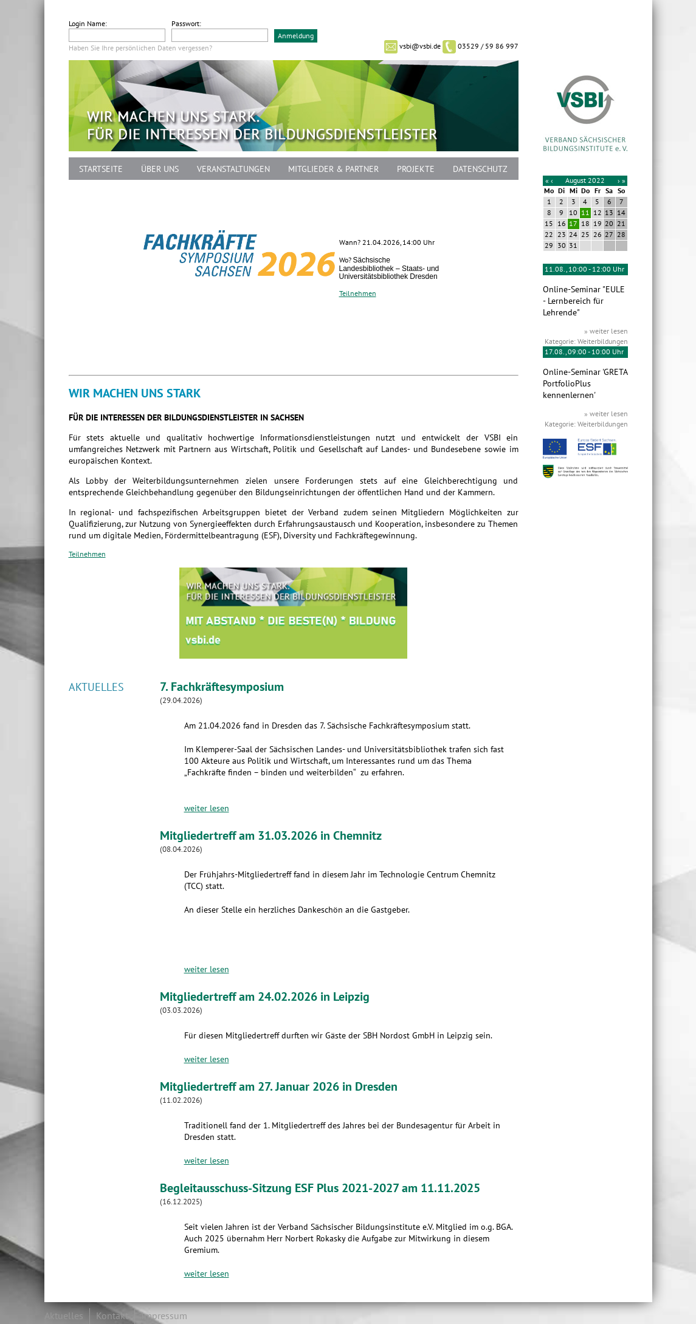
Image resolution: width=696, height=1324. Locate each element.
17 (573, 223)
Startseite (101, 169)
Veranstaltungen (233, 169)
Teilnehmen (357, 293)
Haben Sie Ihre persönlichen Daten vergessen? (140, 48)
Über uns (160, 169)
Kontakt (112, 1316)
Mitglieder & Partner (333, 169)
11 (585, 212)
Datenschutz (480, 169)
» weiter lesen (606, 331)
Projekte (416, 169)
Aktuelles (63, 1316)
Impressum (164, 1316)
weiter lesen (206, 808)
